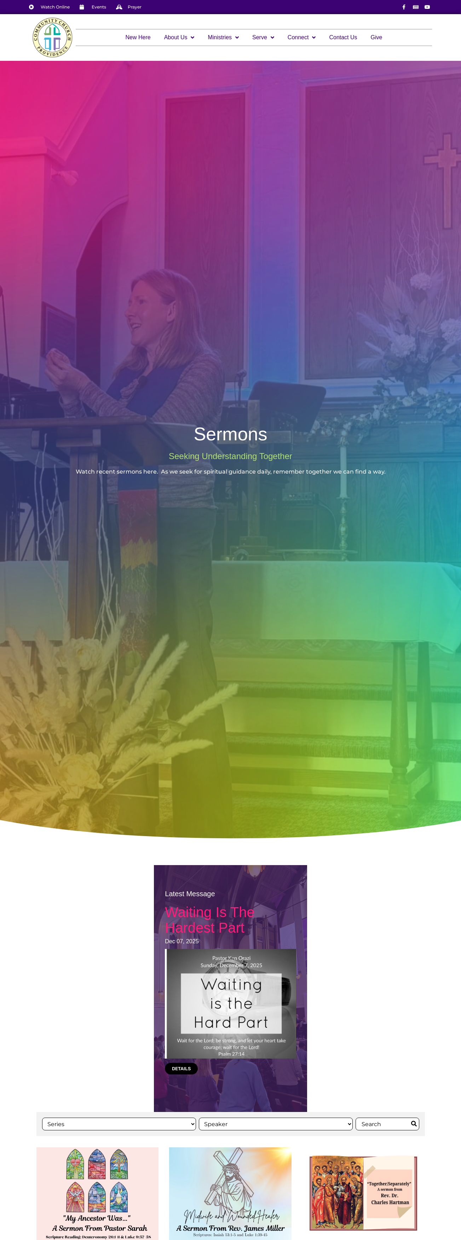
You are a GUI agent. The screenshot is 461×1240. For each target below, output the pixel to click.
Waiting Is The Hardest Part (209, 919)
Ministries (223, 37)
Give (376, 37)
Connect (302, 37)
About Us (179, 37)
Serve (263, 37)
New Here (138, 37)
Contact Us (343, 37)
